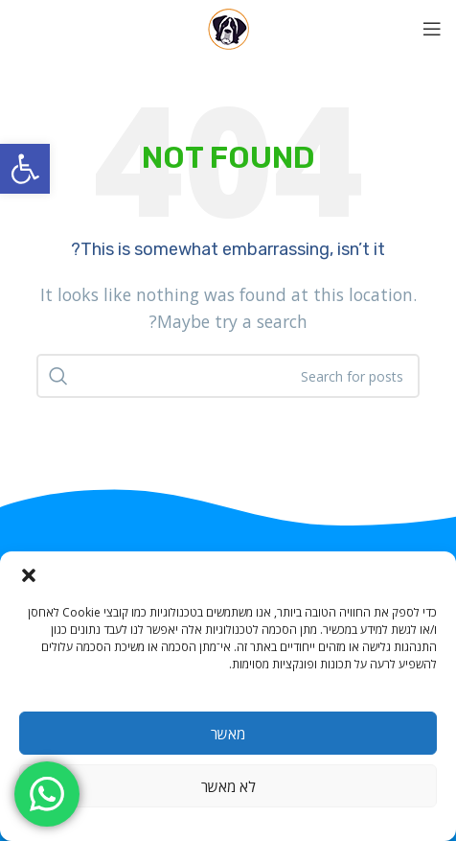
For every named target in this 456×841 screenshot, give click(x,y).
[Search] (228, 376)
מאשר (228, 733)
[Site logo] (228, 26)
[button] (25, 169)
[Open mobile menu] (432, 29)
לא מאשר (228, 786)
